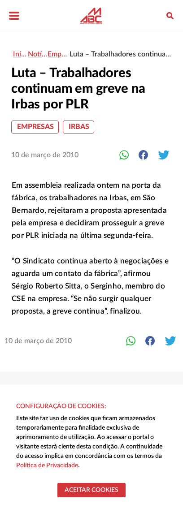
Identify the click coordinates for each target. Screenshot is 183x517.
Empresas (35, 126)
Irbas (79, 126)
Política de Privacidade (47, 465)
